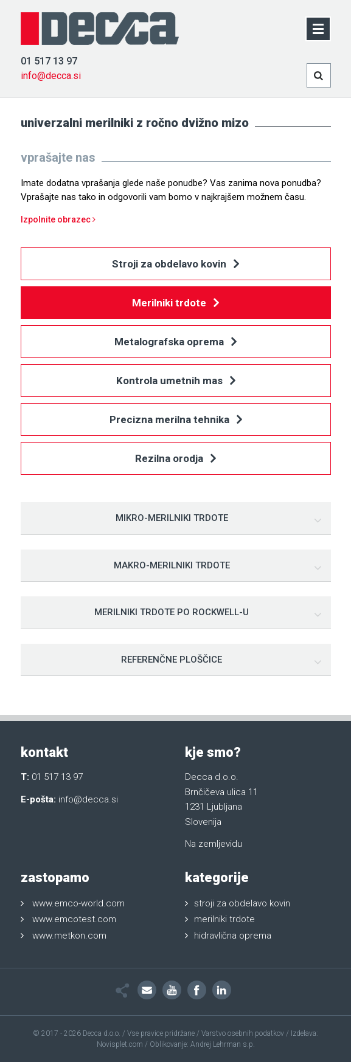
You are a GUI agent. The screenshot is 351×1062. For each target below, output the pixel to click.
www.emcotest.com (74, 919)
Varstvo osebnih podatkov (242, 1033)
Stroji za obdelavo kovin (175, 265)
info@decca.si (51, 75)
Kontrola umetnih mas (175, 381)
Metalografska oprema (175, 342)
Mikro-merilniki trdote (172, 517)
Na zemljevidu (213, 843)
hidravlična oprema (232, 935)
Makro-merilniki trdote (172, 565)
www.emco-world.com (78, 903)
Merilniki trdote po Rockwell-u (171, 612)
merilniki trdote (224, 919)
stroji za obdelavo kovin (242, 903)
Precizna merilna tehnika (175, 420)
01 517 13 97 (49, 61)
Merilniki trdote (175, 303)
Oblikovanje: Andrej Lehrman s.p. (202, 1044)
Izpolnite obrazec (58, 219)
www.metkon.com (69, 935)
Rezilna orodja (175, 459)
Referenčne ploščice (171, 659)
